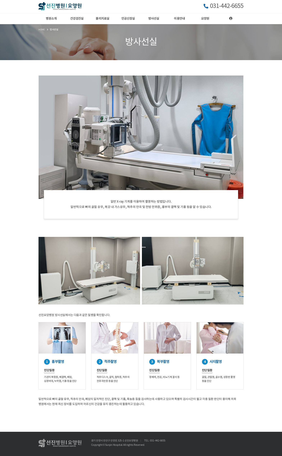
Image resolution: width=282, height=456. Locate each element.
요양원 (205, 18)
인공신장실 (128, 18)
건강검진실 (77, 18)
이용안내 (179, 18)
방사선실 (153, 18)
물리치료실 (102, 18)
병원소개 (51, 18)
